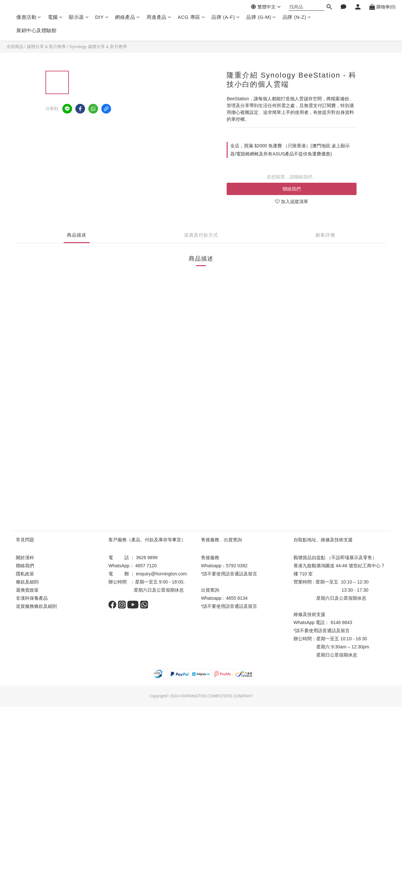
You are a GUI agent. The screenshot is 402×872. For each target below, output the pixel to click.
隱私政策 (25, 573)
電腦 (55, 17)
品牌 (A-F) (225, 17)
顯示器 (79, 17)
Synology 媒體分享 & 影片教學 (98, 46)
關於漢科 (25, 557)
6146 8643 (341, 622)
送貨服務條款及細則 (36, 606)
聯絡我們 (292, 188)
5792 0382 (236, 565)
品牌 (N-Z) (297, 17)
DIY (101, 17)
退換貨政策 (27, 590)
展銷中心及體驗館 (36, 30)
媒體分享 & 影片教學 (46, 46)
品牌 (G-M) (261, 17)
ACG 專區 (191, 17)
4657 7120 (146, 565)
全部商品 (14, 46)
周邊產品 (158, 17)
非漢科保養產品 (32, 598)
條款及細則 (27, 581)
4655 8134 (236, 598)
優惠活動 (28, 17)
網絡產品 (127, 17)
